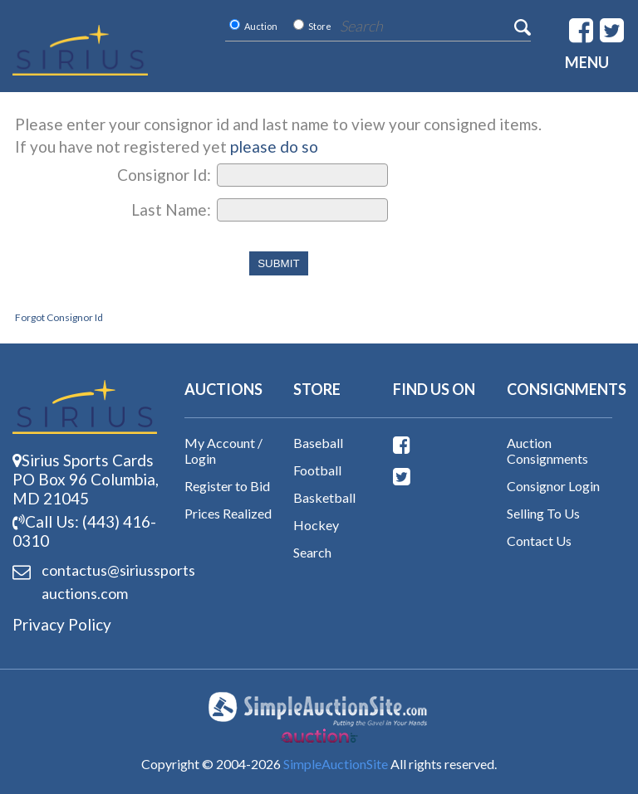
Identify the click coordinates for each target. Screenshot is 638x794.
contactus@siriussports (92, 583)
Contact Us (539, 540)
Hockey (316, 525)
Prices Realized (228, 513)
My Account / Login (223, 450)
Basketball (324, 497)
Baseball (318, 443)
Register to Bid (227, 486)
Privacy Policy (61, 624)
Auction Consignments (547, 450)
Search (312, 552)
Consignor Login (553, 486)
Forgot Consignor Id (59, 317)
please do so (274, 146)
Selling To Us (543, 513)
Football (317, 470)
